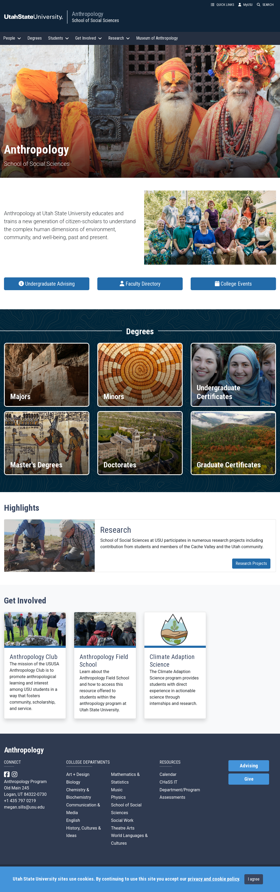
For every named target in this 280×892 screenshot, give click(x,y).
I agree (254, 879)
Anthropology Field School (104, 660)
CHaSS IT (168, 782)
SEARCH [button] (265, 5)
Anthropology (87, 13)
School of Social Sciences (95, 20)
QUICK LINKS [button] (222, 5)
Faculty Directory (140, 284)
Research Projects (251, 563)
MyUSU (245, 5)
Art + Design (77, 774)
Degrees (34, 38)
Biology (73, 782)
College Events (233, 284)
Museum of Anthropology (157, 38)
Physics (118, 797)
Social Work (122, 820)
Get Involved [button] (88, 38)
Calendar (168, 774)
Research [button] (119, 38)
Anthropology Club (33, 657)
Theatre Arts (122, 828)
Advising (249, 766)
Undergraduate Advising (47, 284)
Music (116, 789)
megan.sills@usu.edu (24, 807)
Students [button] (58, 38)
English (73, 820)
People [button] (12, 38)
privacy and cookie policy (213, 879)
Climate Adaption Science (172, 660)
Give (248, 779)
